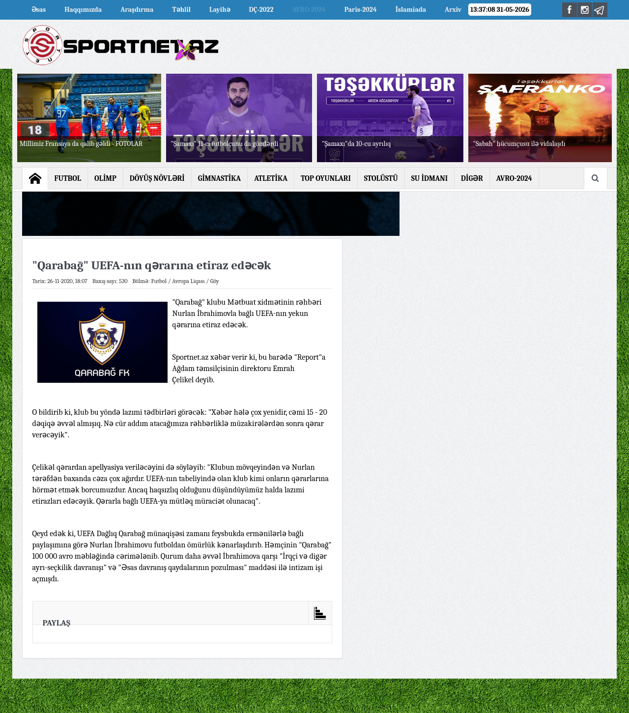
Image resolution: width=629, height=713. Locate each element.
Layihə (219, 9)
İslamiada (411, 9)
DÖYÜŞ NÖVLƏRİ (157, 178)
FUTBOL (68, 178)
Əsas (38, 9)
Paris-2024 (360, 9)
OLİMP (105, 178)
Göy (214, 281)
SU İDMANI (429, 178)
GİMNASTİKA (219, 178)
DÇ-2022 (261, 9)
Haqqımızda (83, 9)
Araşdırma (136, 9)
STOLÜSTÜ (381, 178)
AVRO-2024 (309, 9)
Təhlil (181, 9)
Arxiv (453, 9)
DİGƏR (472, 178)
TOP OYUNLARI (326, 178)
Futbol (159, 281)
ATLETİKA (270, 178)
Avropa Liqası (188, 281)
